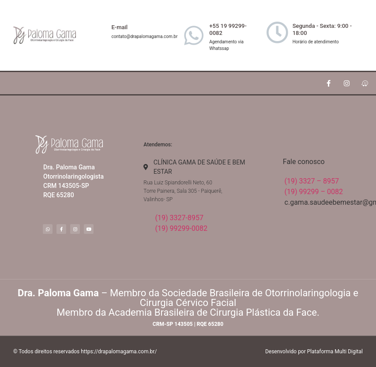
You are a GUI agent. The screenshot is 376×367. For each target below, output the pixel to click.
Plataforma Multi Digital (335, 351)
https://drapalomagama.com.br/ (119, 351)
